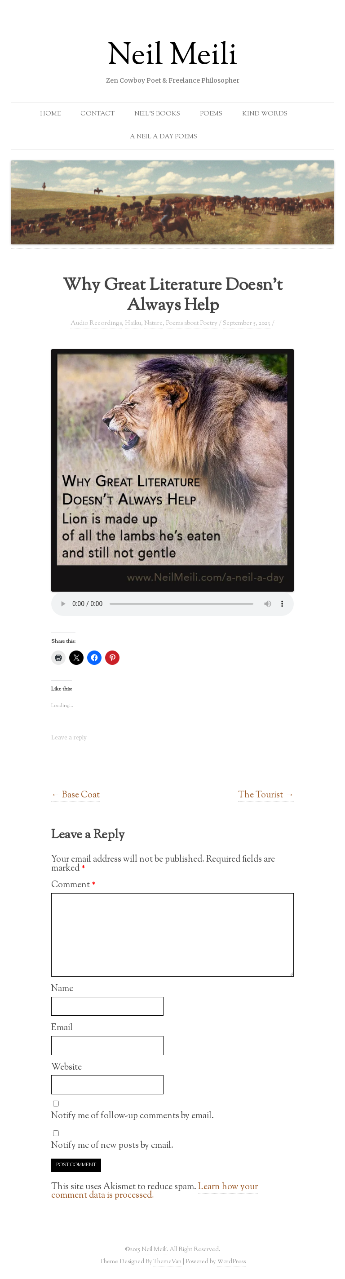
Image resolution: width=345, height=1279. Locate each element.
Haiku (133, 323)
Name (62, 988)
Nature (153, 323)
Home (50, 114)
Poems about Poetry (191, 323)
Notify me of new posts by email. (112, 1145)
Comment (73, 885)
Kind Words (265, 114)
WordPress (231, 1261)
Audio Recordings (96, 323)
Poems (211, 114)
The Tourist (266, 795)
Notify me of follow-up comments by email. (132, 1116)
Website (66, 1067)
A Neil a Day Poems (163, 137)
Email (62, 1028)
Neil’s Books (157, 114)
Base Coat (75, 795)
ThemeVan (167, 1261)
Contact (97, 114)
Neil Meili (172, 57)
